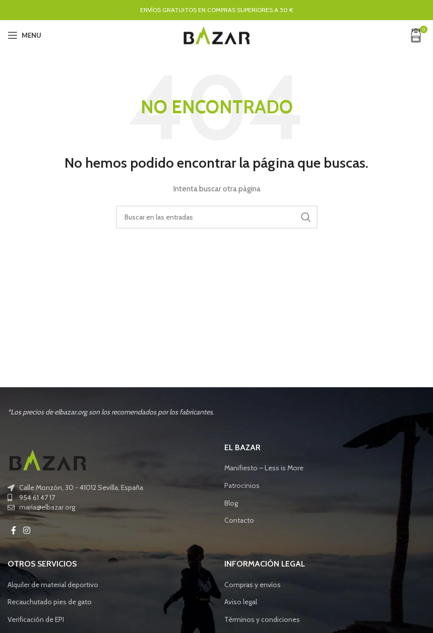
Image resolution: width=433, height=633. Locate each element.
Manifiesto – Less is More (263, 467)
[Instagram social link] (26, 530)
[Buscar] (217, 217)
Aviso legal (240, 601)
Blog (231, 503)
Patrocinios (242, 485)
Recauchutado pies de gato (50, 601)
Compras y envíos (252, 584)
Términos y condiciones (262, 619)
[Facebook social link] (14, 530)
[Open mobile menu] (24, 35)
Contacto (239, 520)
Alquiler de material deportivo (53, 584)
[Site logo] (217, 34)
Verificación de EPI (36, 619)
